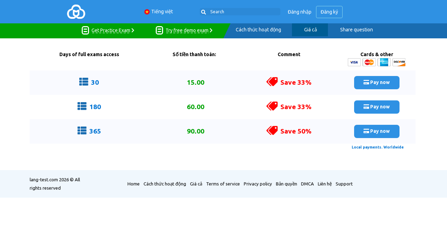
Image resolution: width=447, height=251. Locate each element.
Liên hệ (325, 183)
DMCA (307, 183)
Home (133, 183)
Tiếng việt (158, 12)
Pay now (377, 82)
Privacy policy (258, 183)
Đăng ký (329, 12)
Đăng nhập (300, 12)
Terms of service (223, 183)
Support (344, 183)
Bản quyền (286, 183)
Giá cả (310, 29)
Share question (356, 29)
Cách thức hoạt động (258, 29)
